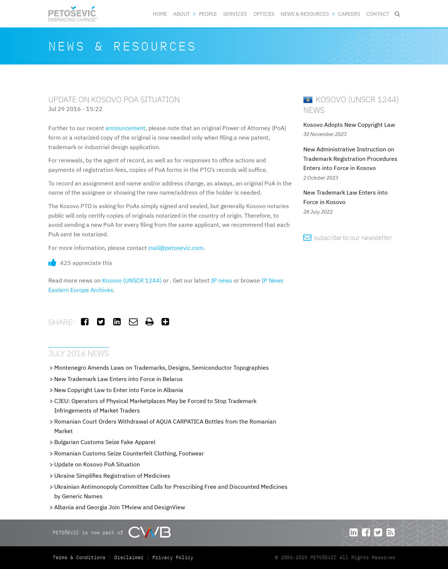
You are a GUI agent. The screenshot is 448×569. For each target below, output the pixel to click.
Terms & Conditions (80, 557)
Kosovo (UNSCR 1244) (132, 280)
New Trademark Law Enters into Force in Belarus (118, 379)
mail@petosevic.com (175, 247)
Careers (349, 13)
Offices (263, 13)
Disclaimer (129, 557)
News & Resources (305, 13)
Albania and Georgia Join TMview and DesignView (119, 507)
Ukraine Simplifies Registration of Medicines (112, 475)
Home (160, 13)
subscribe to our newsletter (347, 237)
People (208, 13)
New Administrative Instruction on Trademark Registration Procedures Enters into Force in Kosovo (350, 158)
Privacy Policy (172, 557)
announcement (125, 128)
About (181, 13)
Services (235, 13)
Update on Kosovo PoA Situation (97, 464)
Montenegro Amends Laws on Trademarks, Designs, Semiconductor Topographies (161, 367)
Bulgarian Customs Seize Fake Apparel (104, 442)
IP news (221, 280)
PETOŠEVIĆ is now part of (111, 532)
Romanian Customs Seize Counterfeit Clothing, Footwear (129, 453)
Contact (377, 13)
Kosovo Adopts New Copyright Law (349, 124)
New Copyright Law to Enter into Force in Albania (118, 390)
